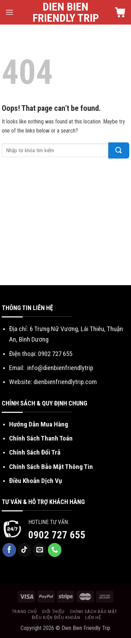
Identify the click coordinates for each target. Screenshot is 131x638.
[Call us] (55, 550)
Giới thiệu (53, 611)
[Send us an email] (40, 550)
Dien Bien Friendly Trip (65, 12)
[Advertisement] (65, 224)
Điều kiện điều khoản (56, 617)
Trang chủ (24, 611)
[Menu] (9, 12)
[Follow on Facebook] (9, 550)
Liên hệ (93, 617)
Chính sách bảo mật (93, 611)
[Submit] (118, 150)
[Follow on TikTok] (24, 550)
